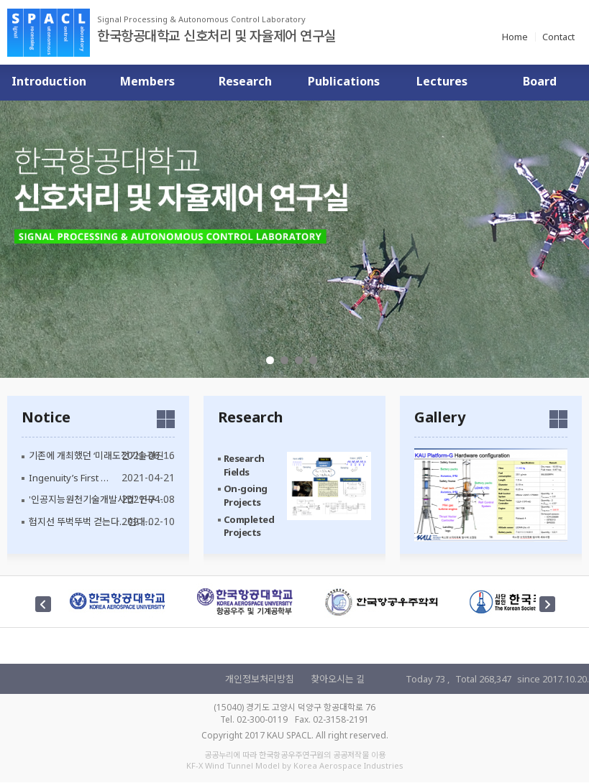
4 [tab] (313, 360)
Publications (344, 81)
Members (147, 81)
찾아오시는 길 (338, 678)
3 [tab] (299, 360)
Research (245, 81)
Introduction (49, 81)
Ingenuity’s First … (69, 477)
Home (515, 36)
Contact (558, 36)
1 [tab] (270, 360)
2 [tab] (284, 360)
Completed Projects (249, 525)
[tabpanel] (294, 239)
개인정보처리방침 (259, 678)
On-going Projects (246, 495)
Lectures (441, 81)
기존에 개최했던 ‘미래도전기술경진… (100, 455)
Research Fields (244, 465)
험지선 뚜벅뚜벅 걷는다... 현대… (91, 521)
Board (540, 81)
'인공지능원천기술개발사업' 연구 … (97, 499)
